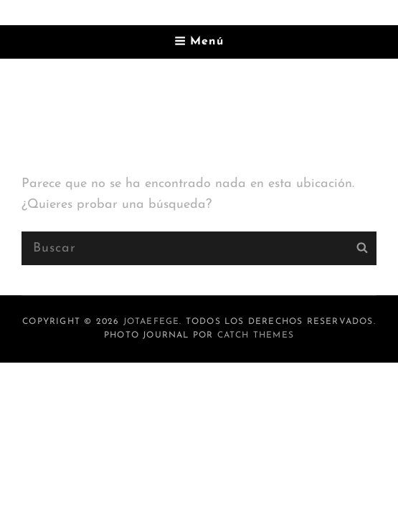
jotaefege (151, 321)
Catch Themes (255, 335)
